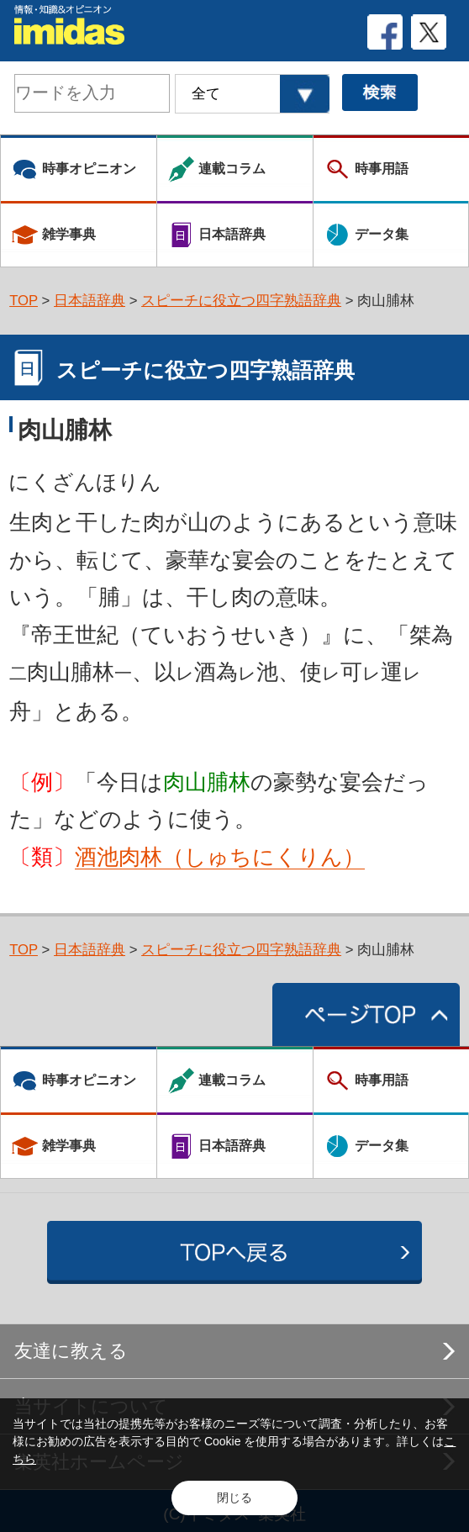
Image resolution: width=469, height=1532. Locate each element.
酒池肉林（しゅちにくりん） (220, 857)
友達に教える (71, 1350)
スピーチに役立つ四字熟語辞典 (241, 301)
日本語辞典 (89, 301)
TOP (23, 301)
